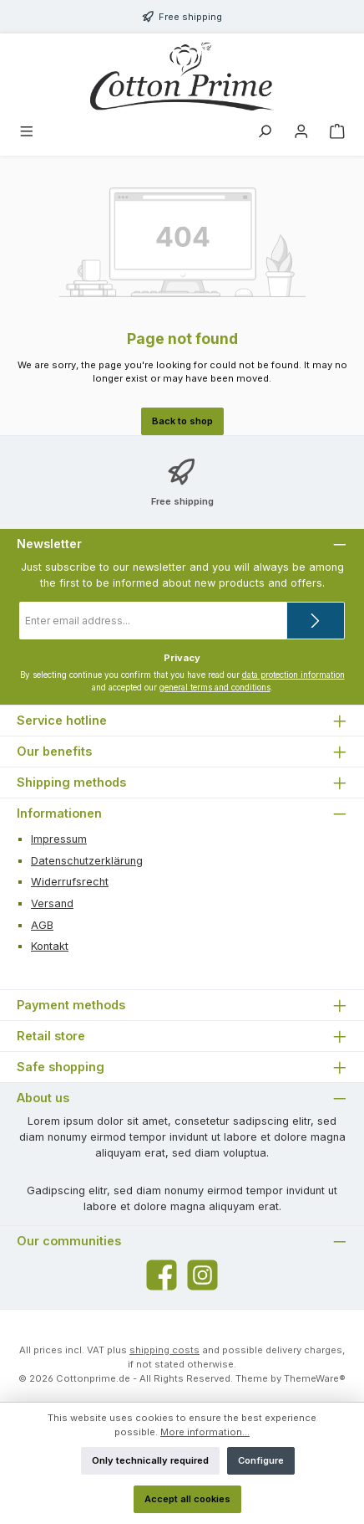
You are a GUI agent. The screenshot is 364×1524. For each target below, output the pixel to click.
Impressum (59, 839)
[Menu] (26, 133)
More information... (205, 1432)
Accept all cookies (187, 1499)
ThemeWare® (315, 1378)
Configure (261, 1460)
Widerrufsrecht (70, 881)
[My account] (301, 133)
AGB (42, 925)
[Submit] (315, 620)
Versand (52, 903)
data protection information (293, 675)
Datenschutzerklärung (87, 860)
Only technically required (150, 1460)
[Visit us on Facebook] (161, 1275)
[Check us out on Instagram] (202, 1275)
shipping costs (164, 1350)
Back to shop (182, 421)
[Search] (264, 133)
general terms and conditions (214, 687)
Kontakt (49, 946)
